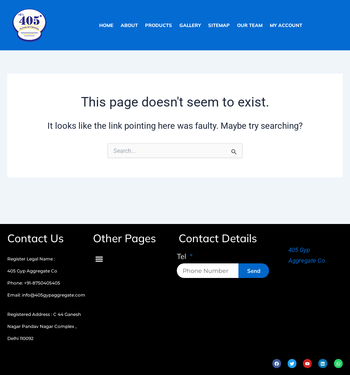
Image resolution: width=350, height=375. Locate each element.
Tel (182, 257)
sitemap (219, 25)
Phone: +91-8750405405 (33, 283)
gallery (190, 25)
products (158, 25)
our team (249, 25)
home (106, 25)
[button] (99, 259)
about (129, 25)
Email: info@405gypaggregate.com (46, 295)
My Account (286, 25)
